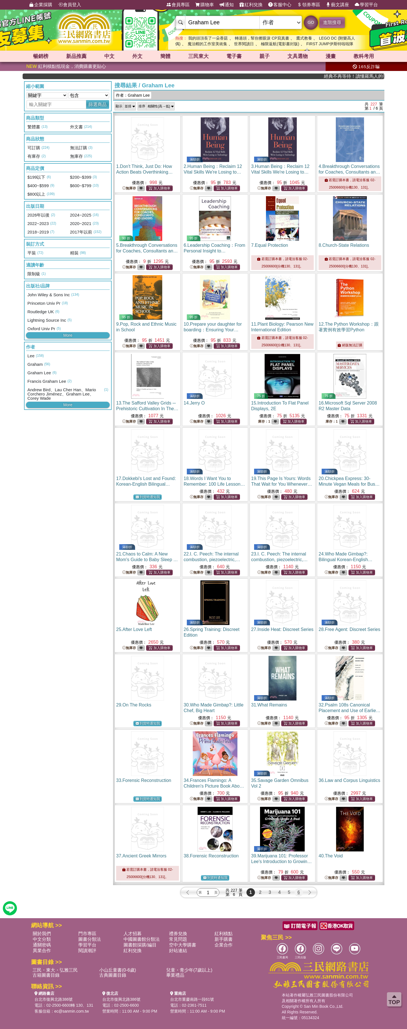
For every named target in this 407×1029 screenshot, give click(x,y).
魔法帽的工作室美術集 (207, 44)
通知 (227, 5)
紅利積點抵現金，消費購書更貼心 (66, 66)
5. (147, 251)
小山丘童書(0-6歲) (117, 970)
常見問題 (178, 939)
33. (143, 780)
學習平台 (366, 5)
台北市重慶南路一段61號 (192, 999)
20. (349, 484)
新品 (76, 56)
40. (331, 855)
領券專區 (308, 5)
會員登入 (69, 5)
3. (280, 172)
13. (147, 409)
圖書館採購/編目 (140, 944)
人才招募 (133, 933)
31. (269, 704)
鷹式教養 (304, 38)
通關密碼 (42, 944)
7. (269, 245)
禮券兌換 (178, 933)
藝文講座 (337, 5)
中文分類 (42, 939)
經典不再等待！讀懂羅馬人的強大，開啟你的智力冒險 (365, 76)
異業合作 (42, 950)
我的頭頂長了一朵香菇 (208, 38)
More (67, 335)
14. (194, 403)
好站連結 (178, 950)
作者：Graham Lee (133, 95)
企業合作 (224, 944)
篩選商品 (97, 104)
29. (133, 704)
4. (349, 172)
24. (345, 560)
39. (281, 861)
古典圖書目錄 (112, 975)
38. (211, 855)
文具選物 (297, 56)
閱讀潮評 (87, 950)
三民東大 (198, 56)
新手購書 (224, 939)
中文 (109, 56)
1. (144, 172)
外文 (137, 56)
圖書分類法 (89, 939)
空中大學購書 (182, 944)
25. (134, 629)
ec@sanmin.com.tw (71, 1011)
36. (349, 780)
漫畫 (331, 56)
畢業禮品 (175, 975)
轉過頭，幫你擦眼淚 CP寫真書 (262, 38)
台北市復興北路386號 (53, 999)
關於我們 (42, 933)
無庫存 (129, 188)
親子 (264, 56)
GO (311, 22)
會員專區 (178, 5)
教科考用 (364, 56)
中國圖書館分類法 (142, 939)
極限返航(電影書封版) (280, 44)
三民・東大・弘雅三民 (55, 970)
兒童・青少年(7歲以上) (189, 970)
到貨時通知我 (148, 497)
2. (213, 172)
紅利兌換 (251, 5)
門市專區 (87, 933)
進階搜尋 (332, 22)
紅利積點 (224, 933)
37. (141, 855)
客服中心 (279, 5)
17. (146, 484)
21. (147, 560)
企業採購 (40, 5)
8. (344, 245)
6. (214, 251)
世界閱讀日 (244, 44)
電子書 (234, 56)
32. (349, 710)
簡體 (165, 56)
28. (349, 629)
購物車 (204, 5)
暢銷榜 (40, 56)
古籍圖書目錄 (46, 975)
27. (282, 629)
